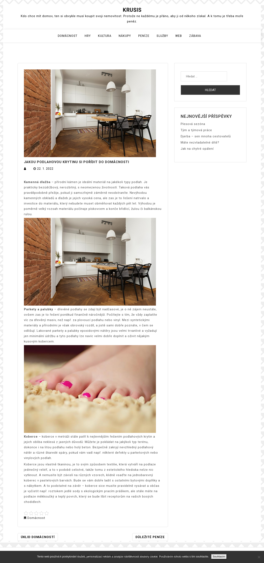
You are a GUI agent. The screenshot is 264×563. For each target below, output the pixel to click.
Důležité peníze (150, 537)
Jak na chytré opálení (197, 149)
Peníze (143, 35)
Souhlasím (219, 556)
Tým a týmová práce (196, 130)
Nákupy (125, 35)
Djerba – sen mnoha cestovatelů (206, 136)
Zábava (195, 35)
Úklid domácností (38, 537)
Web (178, 35)
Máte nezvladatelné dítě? (200, 142)
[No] (259, 557)
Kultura (104, 35)
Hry (88, 35)
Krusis (132, 10)
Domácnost (67, 35)
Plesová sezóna (193, 124)
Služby (162, 35)
